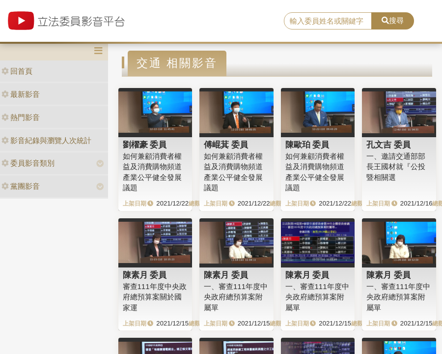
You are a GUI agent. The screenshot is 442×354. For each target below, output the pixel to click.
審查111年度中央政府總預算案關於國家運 (155, 297)
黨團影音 (20, 186)
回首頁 (16, 71)
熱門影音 (20, 117)
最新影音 (20, 94)
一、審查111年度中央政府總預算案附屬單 (236, 297)
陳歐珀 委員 (307, 144)
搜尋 (393, 20)
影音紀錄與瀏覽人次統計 (46, 140)
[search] (328, 21)
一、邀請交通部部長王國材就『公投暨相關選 (395, 166)
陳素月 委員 (145, 274)
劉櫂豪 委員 (145, 144)
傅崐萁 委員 (226, 144)
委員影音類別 (28, 163)
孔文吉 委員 (388, 144)
